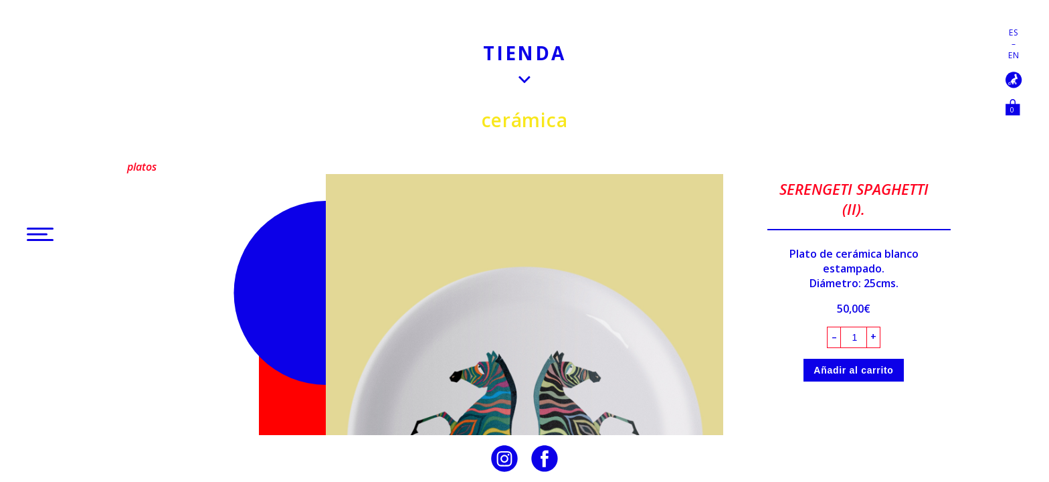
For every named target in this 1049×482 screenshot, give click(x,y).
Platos (142, 166)
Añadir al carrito (853, 370)
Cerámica (525, 120)
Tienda (524, 53)
